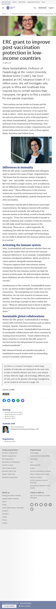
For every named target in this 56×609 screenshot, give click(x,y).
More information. (26, 603)
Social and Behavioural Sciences (40, 471)
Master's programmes (9, 456)
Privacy (4, 520)
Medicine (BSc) (10, 416)
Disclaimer (5, 514)
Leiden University (6, 2)
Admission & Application (10, 477)
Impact (4, 505)
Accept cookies (9, 606)
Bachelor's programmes (9, 453)
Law (31, 462)
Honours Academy (36, 477)
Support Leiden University (10, 499)
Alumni (4, 502)
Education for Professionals (11, 462)
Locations (5, 511)
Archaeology (34, 453)
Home (4, 14)
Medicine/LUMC (10, 442)
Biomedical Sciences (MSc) (14, 414)
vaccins (6, 394)
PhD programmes (7, 459)
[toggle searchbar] (35, 8)
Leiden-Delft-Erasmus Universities (13, 508)
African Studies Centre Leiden (39, 474)
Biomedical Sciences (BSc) (14, 412)
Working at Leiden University (11, 496)
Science (32, 468)
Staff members (22, 2)
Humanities (33, 459)
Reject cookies (25, 606)
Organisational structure (33, 2)
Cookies (4, 517)
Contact (4, 523)
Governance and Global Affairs (40, 456)
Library (43, 2)
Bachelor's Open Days (9, 471)
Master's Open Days (8, 474)
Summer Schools (7, 465)
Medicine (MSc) (10, 418)
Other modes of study (9, 468)
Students (14, 2)
